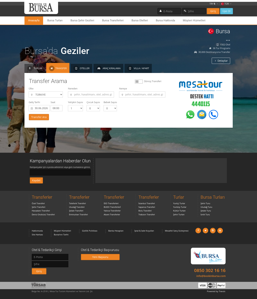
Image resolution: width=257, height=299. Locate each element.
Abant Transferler (112, 214)
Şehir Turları (178, 214)
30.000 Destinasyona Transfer (212, 52)
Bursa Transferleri (113, 20)
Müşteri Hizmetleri (194, 20)
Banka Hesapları (115, 230)
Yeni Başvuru (100, 257)
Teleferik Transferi (77, 203)
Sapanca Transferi (146, 207)
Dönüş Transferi (152, 81)
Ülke (31, 88)
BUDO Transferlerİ (112, 207)
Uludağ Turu (206, 207)
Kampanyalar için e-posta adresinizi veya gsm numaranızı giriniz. (60, 167)
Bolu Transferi (145, 210)
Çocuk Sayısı (93, 102)
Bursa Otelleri (140, 20)
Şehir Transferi (38, 207)
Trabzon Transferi (146, 214)
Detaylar (221, 60)
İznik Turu (205, 214)
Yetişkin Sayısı (75, 102)
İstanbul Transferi (146, 203)
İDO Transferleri (111, 203)
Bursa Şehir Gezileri (82, 20)
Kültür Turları (179, 210)
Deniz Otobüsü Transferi (43, 214)
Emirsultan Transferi (78, 214)
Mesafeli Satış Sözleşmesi (177, 230)
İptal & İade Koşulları (144, 230)
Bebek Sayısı (110, 102)
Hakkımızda (37, 230)
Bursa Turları (55, 20)
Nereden (72, 88)
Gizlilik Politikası (89, 230)
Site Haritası (37, 234)
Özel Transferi (38, 203)
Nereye (123, 88)
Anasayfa (33, 20)
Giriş (213, 11)
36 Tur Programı (219, 48)
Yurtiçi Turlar (179, 203)
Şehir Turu (205, 203)
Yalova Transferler (112, 210)
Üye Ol (226, 11)
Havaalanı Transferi (41, 210)
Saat (53, 102)
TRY (212, 3)
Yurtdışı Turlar (179, 207)
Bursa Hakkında (165, 20)
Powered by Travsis (216, 291)
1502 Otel (223, 44)
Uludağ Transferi (77, 207)
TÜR (225, 3)
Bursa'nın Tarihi (61, 234)
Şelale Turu (206, 210)
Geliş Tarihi (34, 102)
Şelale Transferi (76, 210)
